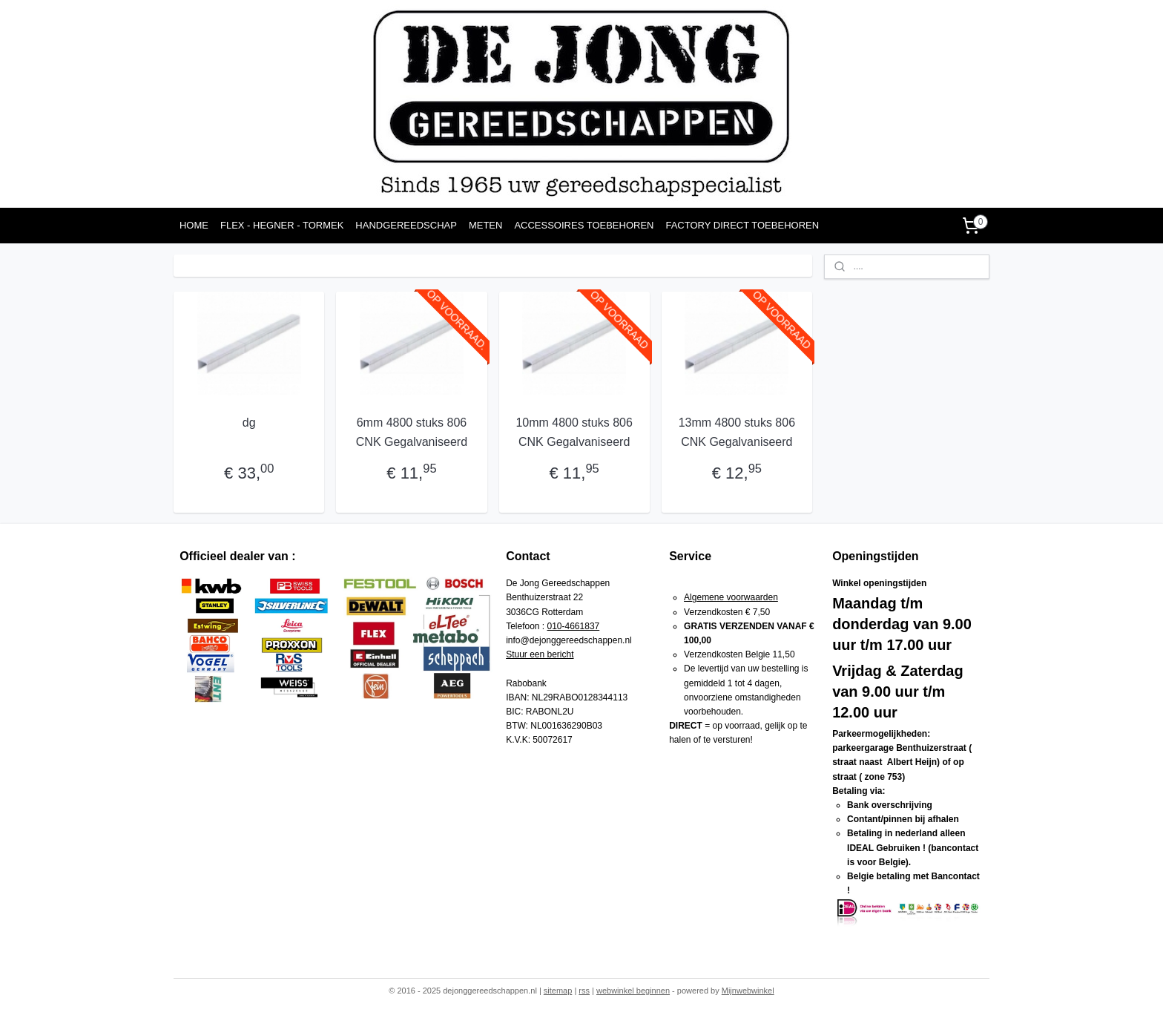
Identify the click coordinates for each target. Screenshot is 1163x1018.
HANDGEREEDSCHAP (406, 225)
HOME (193, 225)
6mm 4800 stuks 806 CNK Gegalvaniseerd (411, 432)
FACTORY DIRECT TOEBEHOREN (742, 225)
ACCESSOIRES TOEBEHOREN (583, 225)
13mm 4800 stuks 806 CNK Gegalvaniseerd (736, 432)
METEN (486, 225)
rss (584, 990)
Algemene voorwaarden (731, 597)
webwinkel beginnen (633, 990)
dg (249, 422)
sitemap (558, 990)
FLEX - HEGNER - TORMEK (281, 225)
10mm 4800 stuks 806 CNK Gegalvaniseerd (573, 432)
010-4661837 (573, 626)
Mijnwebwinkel (748, 990)
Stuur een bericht (539, 654)
